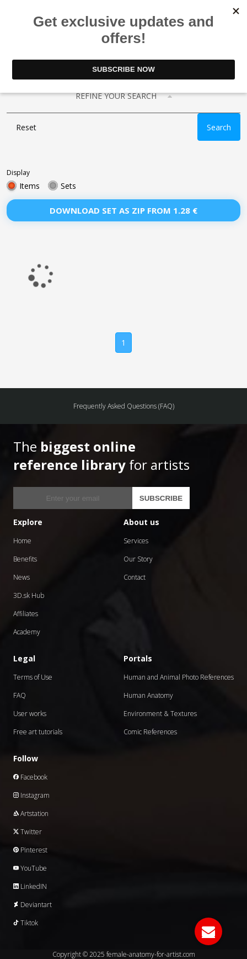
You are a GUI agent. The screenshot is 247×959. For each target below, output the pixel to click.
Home (22, 540)
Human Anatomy (148, 695)
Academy (26, 632)
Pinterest (30, 850)
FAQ (19, 695)
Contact (135, 577)
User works (29, 713)
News (21, 577)
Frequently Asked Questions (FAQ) (123, 406)
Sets (68, 186)
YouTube (30, 868)
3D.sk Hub (28, 595)
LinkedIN (30, 886)
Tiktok (25, 923)
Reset (26, 127)
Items (29, 186)
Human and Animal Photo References (179, 677)
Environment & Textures (160, 713)
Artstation (31, 813)
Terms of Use (32, 677)
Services (136, 540)
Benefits (25, 559)
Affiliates (25, 613)
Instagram (31, 795)
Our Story (138, 559)
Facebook (30, 777)
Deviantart (32, 904)
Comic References (150, 732)
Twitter (27, 831)
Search (219, 127)
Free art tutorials (37, 732)
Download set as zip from (123, 210)
